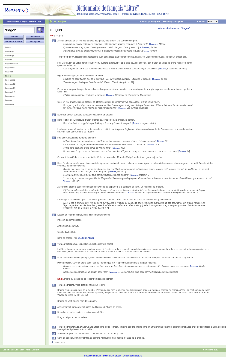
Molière (162, 68)
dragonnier (9, 104)
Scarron (194, 266)
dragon (8, 76)
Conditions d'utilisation (13, 350)
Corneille (153, 44)
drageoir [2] (9, 55)
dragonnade (10, 80)
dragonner (9, 100)
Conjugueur (154, 21)
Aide (28, 350)
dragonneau (10, 96)
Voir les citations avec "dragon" (174, 28)
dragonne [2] (10, 88)
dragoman (9, 72)
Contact (35, 350)
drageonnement (11, 64)
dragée (8, 47)
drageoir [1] (9, 51)
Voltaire (112, 171)
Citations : (207, 21)
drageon (8, 59)
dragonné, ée (10, 92)
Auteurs (144, 21)
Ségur (131, 192)
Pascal (136, 123)
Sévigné (160, 141)
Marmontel (114, 272)
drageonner (9, 68)
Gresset (66, 181)
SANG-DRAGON (86, 238)
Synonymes (177, 21)
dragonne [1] (10, 84)
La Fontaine (144, 47)
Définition (166, 21)
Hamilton (110, 95)
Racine (146, 51)
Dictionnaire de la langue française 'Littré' (24, 21)
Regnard (156, 79)
